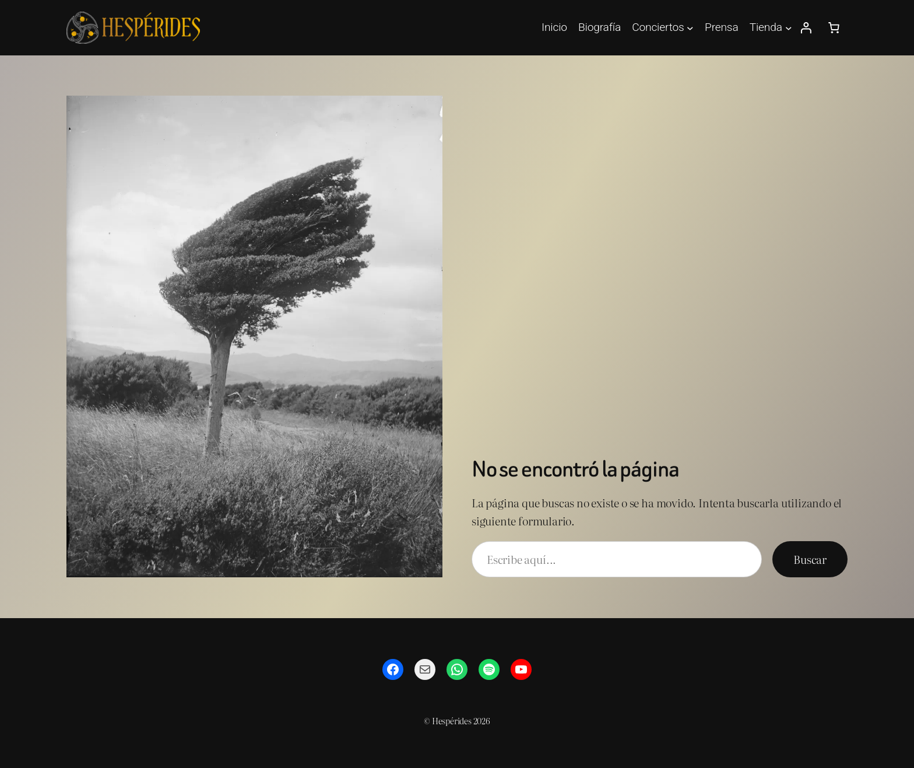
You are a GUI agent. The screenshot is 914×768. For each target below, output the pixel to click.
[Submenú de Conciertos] (690, 27)
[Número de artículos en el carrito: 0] (834, 28)
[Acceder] (806, 28)
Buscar (810, 558)
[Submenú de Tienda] (788, 27)
